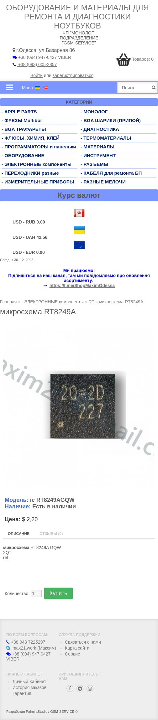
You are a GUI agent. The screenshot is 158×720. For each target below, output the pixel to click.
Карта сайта (77, 648)
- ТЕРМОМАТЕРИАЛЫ (106, 138)
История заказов (29, 687)
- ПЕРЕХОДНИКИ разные (30, 173)
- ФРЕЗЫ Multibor (22, 120)
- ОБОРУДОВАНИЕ (23, 155)
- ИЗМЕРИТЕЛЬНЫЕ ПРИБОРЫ (38, 181)
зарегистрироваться (73, 75)
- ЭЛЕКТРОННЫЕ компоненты (36, 164)
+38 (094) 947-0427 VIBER (42, 57)
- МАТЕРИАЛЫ (97, 146)
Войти (36, 75)
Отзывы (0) (51, 534)
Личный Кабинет (29, 681)
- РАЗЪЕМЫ (94, 164)
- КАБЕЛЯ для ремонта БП (111, 173)
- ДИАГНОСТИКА (100, 129)
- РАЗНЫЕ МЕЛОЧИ (103, 181)
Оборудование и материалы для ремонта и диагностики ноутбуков (77, 16)
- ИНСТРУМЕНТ (98, 155)
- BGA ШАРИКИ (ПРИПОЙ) (111, 120)
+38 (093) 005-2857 (35, 64)
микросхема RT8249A (121, 301)
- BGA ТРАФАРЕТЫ (24, 129)
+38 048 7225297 (25, 642)
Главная (8, 301)
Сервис (72, 653)
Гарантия (22, 693)
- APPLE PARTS (19, 111)
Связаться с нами (83, 642)
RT (91, 301)
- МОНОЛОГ (94, 111)
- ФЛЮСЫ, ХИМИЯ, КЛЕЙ (31, 138)
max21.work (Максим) (31, 648)
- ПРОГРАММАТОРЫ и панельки (39, 146)
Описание (18, 534)
